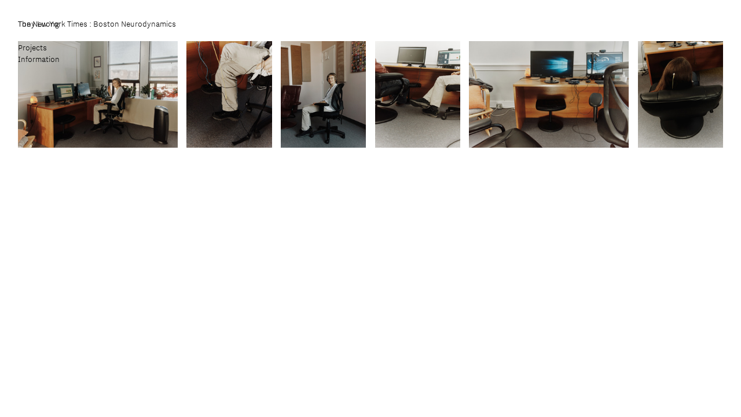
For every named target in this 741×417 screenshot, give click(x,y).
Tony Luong (39, 23)
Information (39, 59)
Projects (32, 47)
